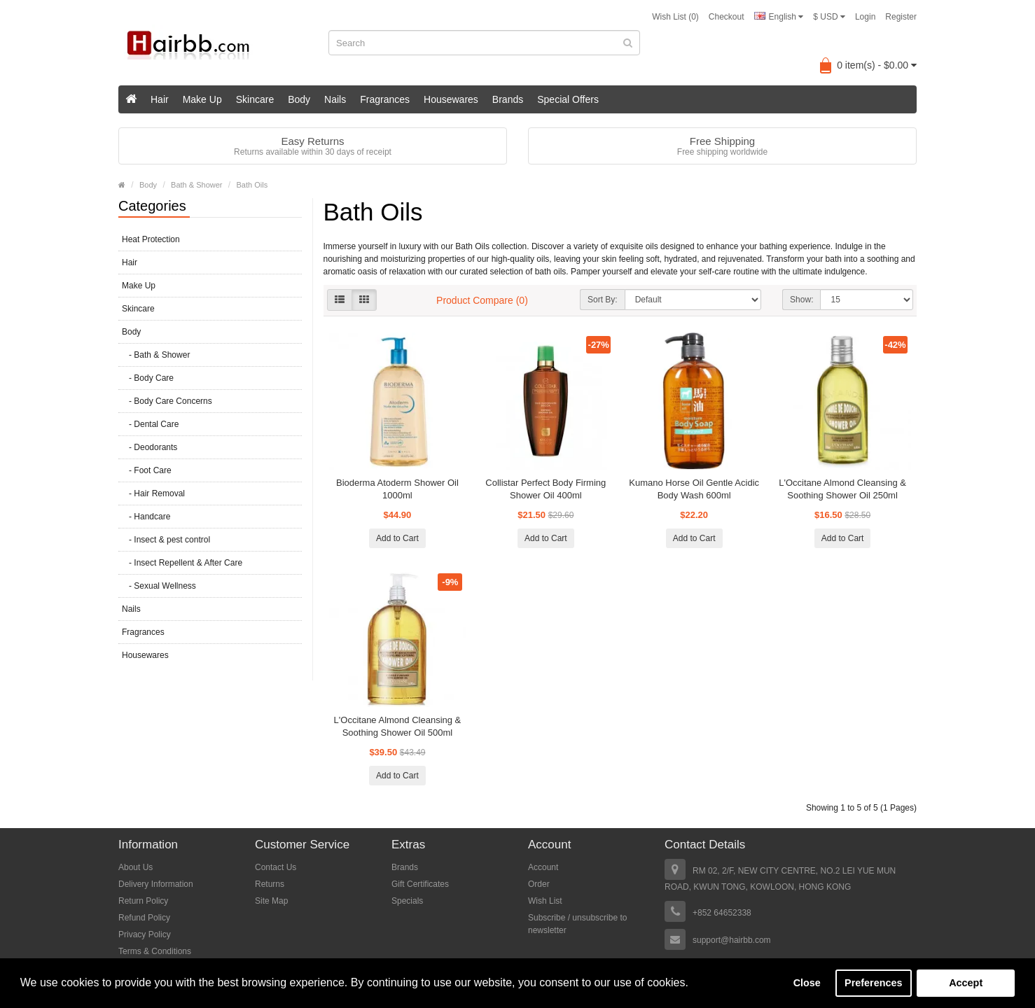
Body (299, 99)
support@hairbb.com (732, 940)
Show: (801, 299)
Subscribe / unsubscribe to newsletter (577, 924)
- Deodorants (149, 447)
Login (865, 17)
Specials (407, 901)
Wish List (545, 901)
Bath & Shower (196, 185)
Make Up (202, 99)
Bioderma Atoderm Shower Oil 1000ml (397, 488)
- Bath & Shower (156, 355)
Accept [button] (965, 982)
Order (539, 884)
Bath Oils (252, 185)
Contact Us (275, 867)
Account (543, 867)
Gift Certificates (420, 884)
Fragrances (385, 99)
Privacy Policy (144, 934)
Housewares (451, 99)
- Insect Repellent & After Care (182, 563)
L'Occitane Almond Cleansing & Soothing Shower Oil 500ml (397, 726)
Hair (160, 99)
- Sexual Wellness (159, 586)
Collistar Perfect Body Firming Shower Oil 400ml (545, 488)
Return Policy (143, 901)
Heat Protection (151, 239)
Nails (335, 99)
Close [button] (807, 982)
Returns (269, 884)
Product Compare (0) (482, 300)
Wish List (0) (675, 17)
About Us (135, 867)
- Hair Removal (153, 493)
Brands (507, 99)
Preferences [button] (873, 982)
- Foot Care (147, 470)
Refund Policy (144, 918)
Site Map (271, 901)
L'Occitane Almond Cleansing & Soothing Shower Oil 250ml (842, 488)
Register (901, 17)
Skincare (255, 99)
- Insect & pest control (166, 540)
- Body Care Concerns (167, 401)
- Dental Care (150, 424)
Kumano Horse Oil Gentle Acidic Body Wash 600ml (694, 488)
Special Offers (568, 99)
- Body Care (148, 378)
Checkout (726, 17)
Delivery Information (155, 884)
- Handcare (146, 517)
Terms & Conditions (154, 951)
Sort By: (603, 299)
